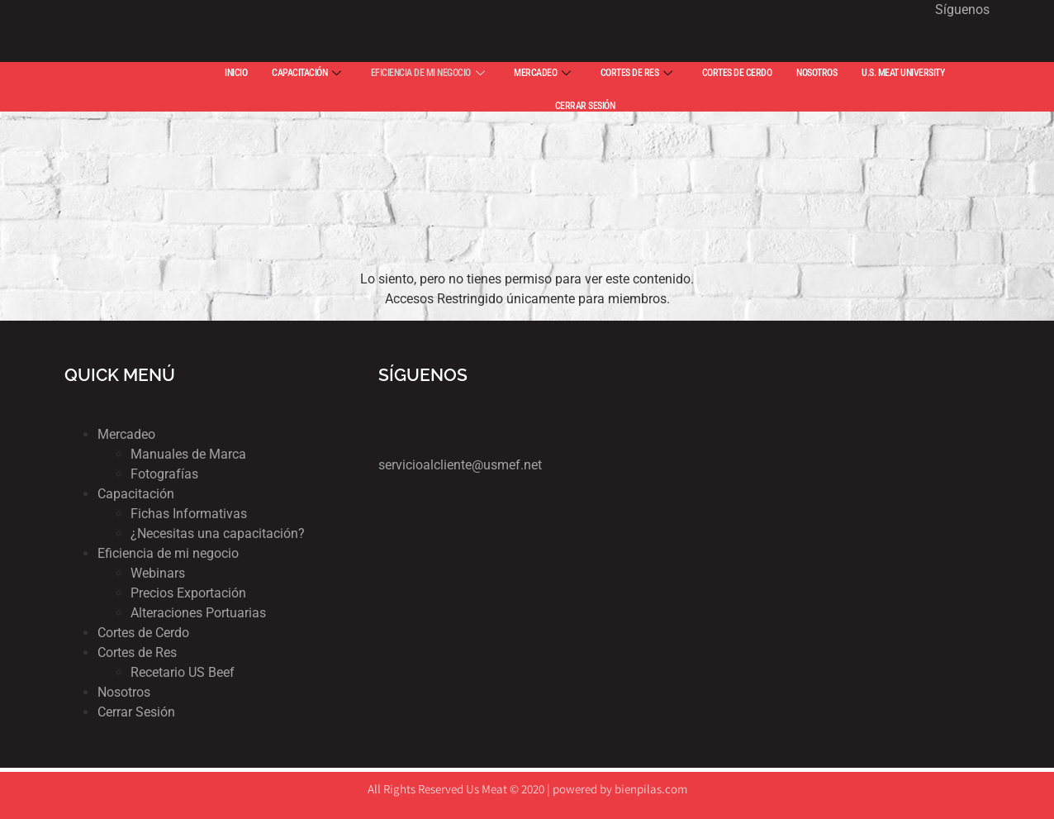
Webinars (158, 573)
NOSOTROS (816, 73)
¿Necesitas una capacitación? (218, 533)
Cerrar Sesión (136, 712)
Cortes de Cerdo (143, 632)
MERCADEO (542, 73)
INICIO (236, 73)
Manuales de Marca (188, 454)
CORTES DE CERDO (737, 73)
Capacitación (135, 494)
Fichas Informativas (189, 513)
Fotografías (164, 474)
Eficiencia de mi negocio (168, 553)
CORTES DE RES (636, 73)
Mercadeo (126, 434)
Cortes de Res (137, 652)
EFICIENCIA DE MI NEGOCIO (428, 73)
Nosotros (123, 692)
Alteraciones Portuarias (198, 613)
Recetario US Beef (183, 672)
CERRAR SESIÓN (585, 106)
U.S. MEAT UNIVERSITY (903, 73)
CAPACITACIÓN (306, 73)
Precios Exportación (188, 593)
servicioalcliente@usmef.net (460, 465)
